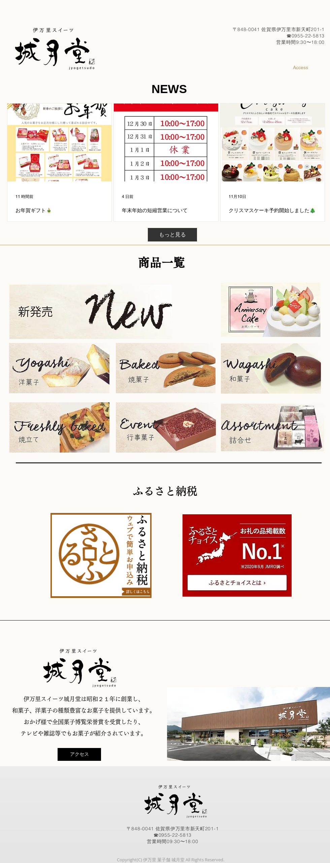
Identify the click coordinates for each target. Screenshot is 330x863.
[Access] (300, 67)
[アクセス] (79, 754)
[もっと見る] (172, 234)
